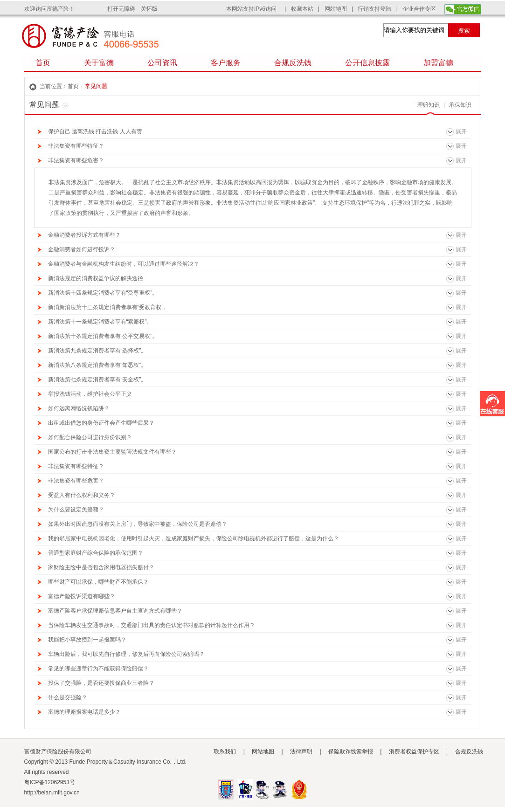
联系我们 (225, 751)
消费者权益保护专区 (414, 751)
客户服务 (226, 63)
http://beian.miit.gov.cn (52, 792)
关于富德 (99, 63)
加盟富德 (438, 63)
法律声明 (301, 751)
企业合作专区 (419, 9)
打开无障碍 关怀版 (132, 9)
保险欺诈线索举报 (350, 751)
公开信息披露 (367, 63)
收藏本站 (302, 9)
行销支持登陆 (374, 9)
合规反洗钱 (292, 63)
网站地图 (336, 9)
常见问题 (96, 86)
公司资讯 (162, 63)
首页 (42, 63)
